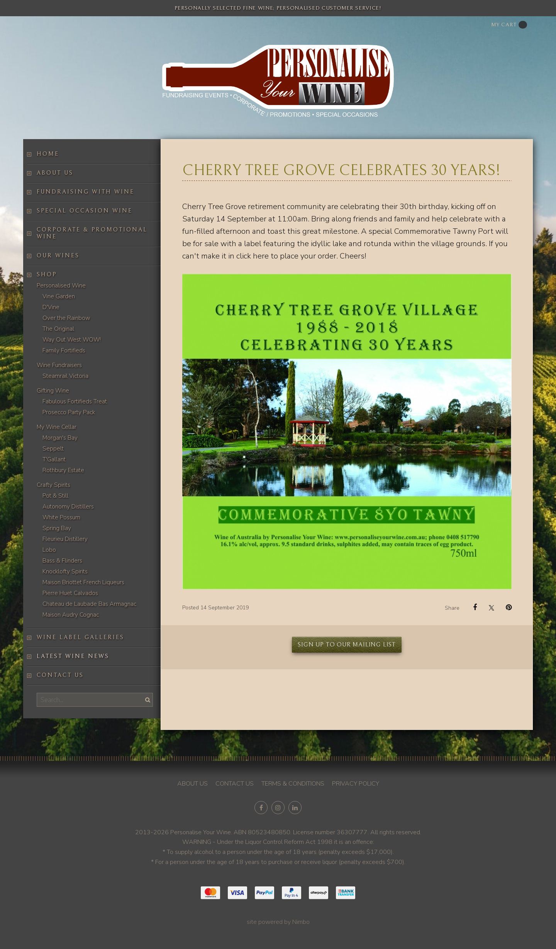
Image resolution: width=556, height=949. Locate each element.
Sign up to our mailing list (347, 644)
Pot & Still (55, 496)
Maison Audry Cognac (70, 615)
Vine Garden (58, 296)
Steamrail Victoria (65, 376)
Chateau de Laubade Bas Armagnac (89, 604)
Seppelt (53, 448)
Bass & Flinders (62, 561)
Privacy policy (355, 783)
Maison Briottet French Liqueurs (83, 582)
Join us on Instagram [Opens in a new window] (278, 807)
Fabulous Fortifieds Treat (74, 401)
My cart (509, 25)
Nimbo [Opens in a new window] (301, 922)
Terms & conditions (292, 783)
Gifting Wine (53, 391)
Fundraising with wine (85, 192)
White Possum (61, 517)
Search (147, 699)
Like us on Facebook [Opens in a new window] (261, 807)
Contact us (60, 675)
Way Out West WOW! (71, 340)
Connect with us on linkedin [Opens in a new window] (295, 807)
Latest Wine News (73, 656)
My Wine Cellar (56, 427)
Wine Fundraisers (59, 365)
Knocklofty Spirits (65, 571)
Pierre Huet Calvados (70, 593)
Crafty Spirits (53, 485)
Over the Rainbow (66, 318)
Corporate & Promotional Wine (92, 233)
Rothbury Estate (63, 470)
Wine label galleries (80, 637)
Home (48, 154)
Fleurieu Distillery (65, 539)
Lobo (49, 550)
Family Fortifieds (63, 350)
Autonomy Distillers (68, 506)
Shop (47, 274)
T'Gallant (54, 459)
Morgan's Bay (60, 438)
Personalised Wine (61, 285)
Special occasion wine (84, 210)
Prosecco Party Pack (68, 412)
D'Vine (50, 307)
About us (55, 173)
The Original (58, 329)
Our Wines (58, 255)
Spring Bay (56, 528)
